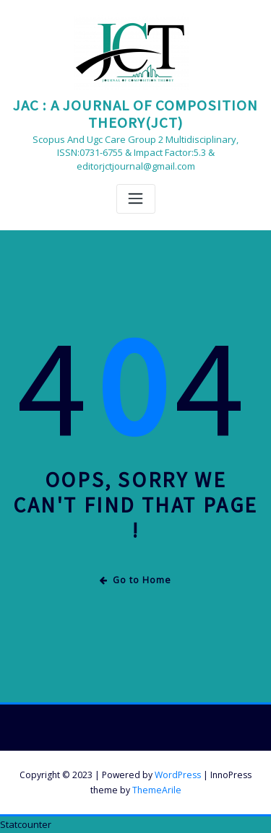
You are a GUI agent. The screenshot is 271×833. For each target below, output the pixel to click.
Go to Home (135, 580)
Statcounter (25, 824)
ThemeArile (156, 790)
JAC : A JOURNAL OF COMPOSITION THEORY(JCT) (135, 114)
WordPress (178, 775)
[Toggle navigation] (135, 199)
